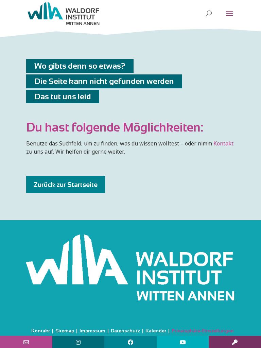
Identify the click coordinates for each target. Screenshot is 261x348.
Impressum (92, 330)
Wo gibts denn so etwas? (79, 65)
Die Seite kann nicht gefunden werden (104, 81)
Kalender (155, 330)
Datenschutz (125, 330)
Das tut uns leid (62, 96)
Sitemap (64, 330)
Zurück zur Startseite (66, 184)
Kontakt (223, 143)
